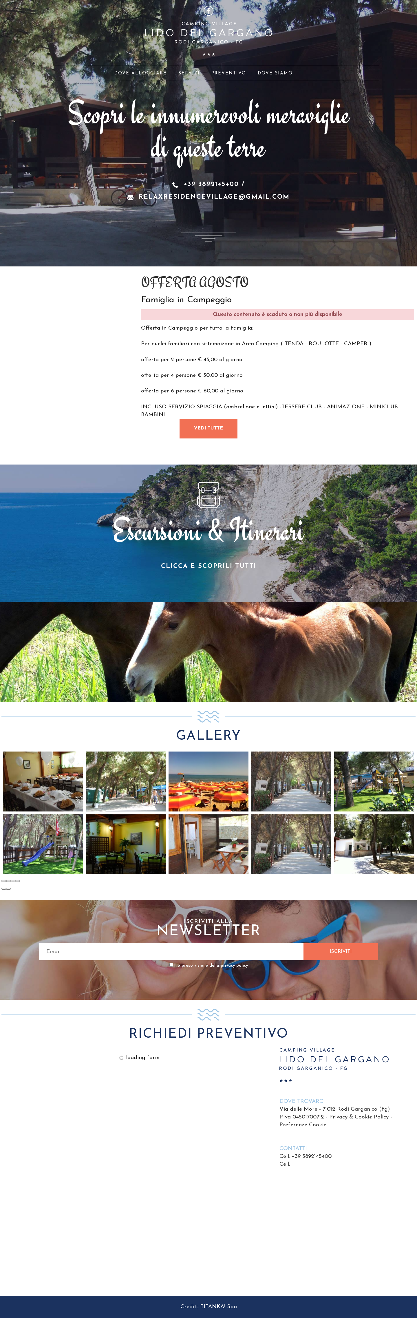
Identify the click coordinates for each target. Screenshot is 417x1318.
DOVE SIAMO (275, 73)
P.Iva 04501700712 (301, 1117)
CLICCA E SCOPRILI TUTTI (208, 566)
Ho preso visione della (211, 966)
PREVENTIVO (228, 73)
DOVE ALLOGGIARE (140, 73)
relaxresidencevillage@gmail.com (214, 197)
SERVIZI (189, 73)
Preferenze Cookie (302, 1125)
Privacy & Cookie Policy (359, 1117)
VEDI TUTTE (208, 428)
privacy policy (234, 966)
